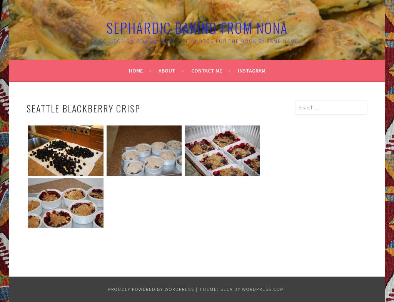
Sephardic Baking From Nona (197, 27)
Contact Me (206, 70)
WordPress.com (263, 289)
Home (136, 70)
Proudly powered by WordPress (151, 289)
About (167, 70)
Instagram (251, 70)
